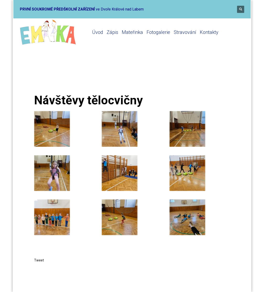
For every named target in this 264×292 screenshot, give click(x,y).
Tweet (39, 260)
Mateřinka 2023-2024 (101, 74)
